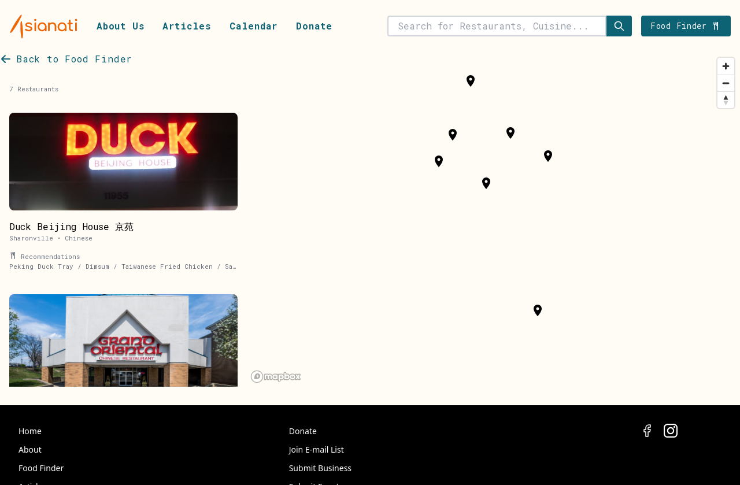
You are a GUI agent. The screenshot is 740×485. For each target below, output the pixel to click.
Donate (314, 26)
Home (30, 430)
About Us (120, 26)
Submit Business (320, 467)
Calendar (254, 26)
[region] (493, 219)
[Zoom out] (725, 83)
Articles (186, 26)
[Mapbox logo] (275, 376)
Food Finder (41, 467)
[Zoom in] (725, 66)
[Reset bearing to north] (725, 99)
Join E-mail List (316, 449)
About (30, 449)
